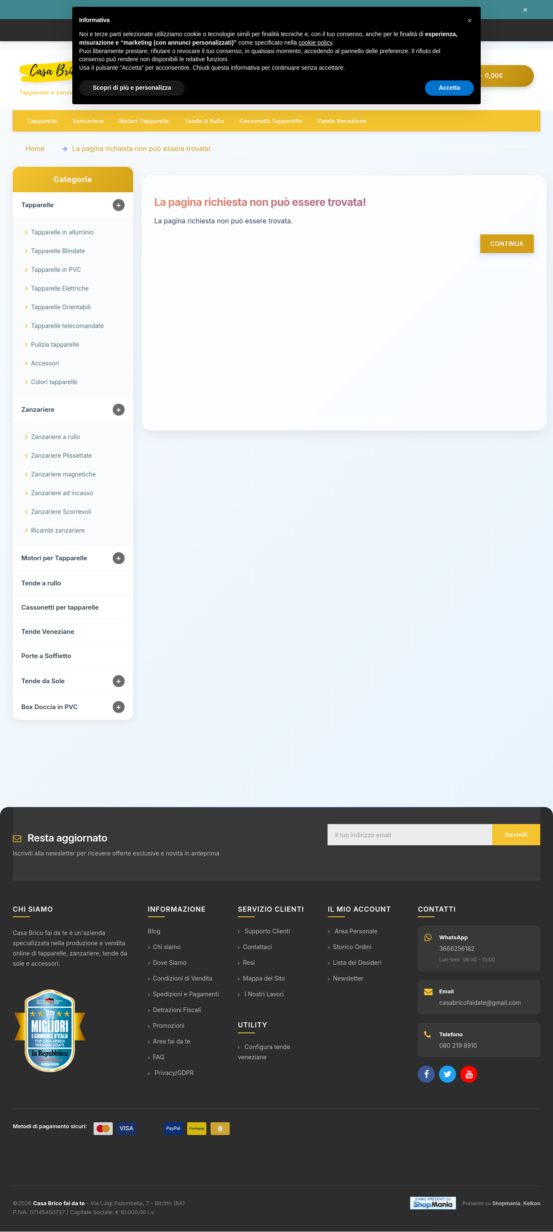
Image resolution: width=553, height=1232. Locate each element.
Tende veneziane (341, 121)
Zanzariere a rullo (55, 437)
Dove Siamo (167, 963)
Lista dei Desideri (355, 963)
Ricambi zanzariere (58, 531)
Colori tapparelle (54, 382)
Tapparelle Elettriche (59, 289)
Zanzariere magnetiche (63, 475)
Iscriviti (516, 835)
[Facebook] (426, 1075)
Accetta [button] (449, 87)
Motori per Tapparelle (54, 559)
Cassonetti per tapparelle (60, 608)
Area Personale (353, 931)
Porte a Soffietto (46, 657)
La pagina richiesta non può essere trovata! (141, 149)
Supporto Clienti (264, 931)
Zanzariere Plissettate (61, 456)
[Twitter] (447, 1075)
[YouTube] (468, 1075)
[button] (469, 20)
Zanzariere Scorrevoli (61, 512)
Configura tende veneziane (264, 1052)
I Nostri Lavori (261, 994)
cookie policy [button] (315, 42)
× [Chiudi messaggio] (525, 10)
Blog (154, 931)
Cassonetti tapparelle (270, 121)
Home (35, 149)
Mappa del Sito (261, 979)
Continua (507, 244)
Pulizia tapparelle (55, 345)
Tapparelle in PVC (56, 270)
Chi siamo (164, 947)
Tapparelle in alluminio (62, 233)
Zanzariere (88, 121)
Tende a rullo (204, 121)
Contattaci (255, 947)
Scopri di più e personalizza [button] (132, 87)
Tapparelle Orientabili (61, 307)
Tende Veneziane (47, 632)
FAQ (156, 1057)
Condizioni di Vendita (180, 979)
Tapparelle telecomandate (67, 326)
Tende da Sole (43, 682)
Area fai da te (169, 1042)
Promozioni (166, 1026)
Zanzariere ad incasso (62, 493)
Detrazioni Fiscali (174, 1010)
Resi (246, 963)
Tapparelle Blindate (58, 251)
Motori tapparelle (144, 121)
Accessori (45, 364)
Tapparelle (42, 121)
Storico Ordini (349, 947)
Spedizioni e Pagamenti (183, 994)
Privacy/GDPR (171, 1073)
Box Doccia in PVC (49, 708)
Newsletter (345, 979)
